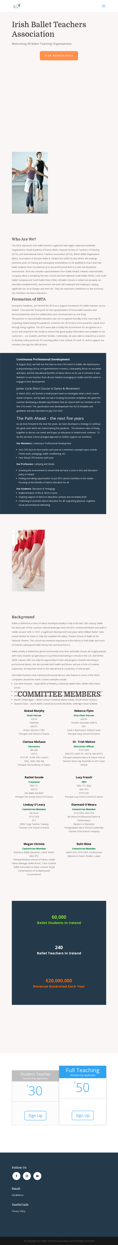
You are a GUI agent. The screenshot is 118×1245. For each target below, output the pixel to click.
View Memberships (59, 55)
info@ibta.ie (18, 1195)
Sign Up (35, 1115)
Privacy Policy (18, 1211)
